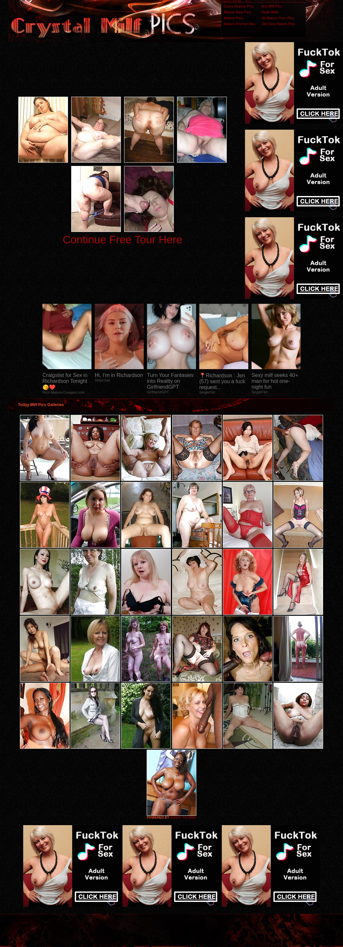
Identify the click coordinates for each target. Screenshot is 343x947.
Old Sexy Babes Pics (278, 24)
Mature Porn (234, 18)
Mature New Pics (237, 12)
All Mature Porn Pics (277, 18)
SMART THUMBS (183, 817)
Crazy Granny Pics (239, 6)
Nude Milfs (269, 12)
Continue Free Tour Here (122, 240)
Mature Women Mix (239, 24)
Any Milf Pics (271, 6)
